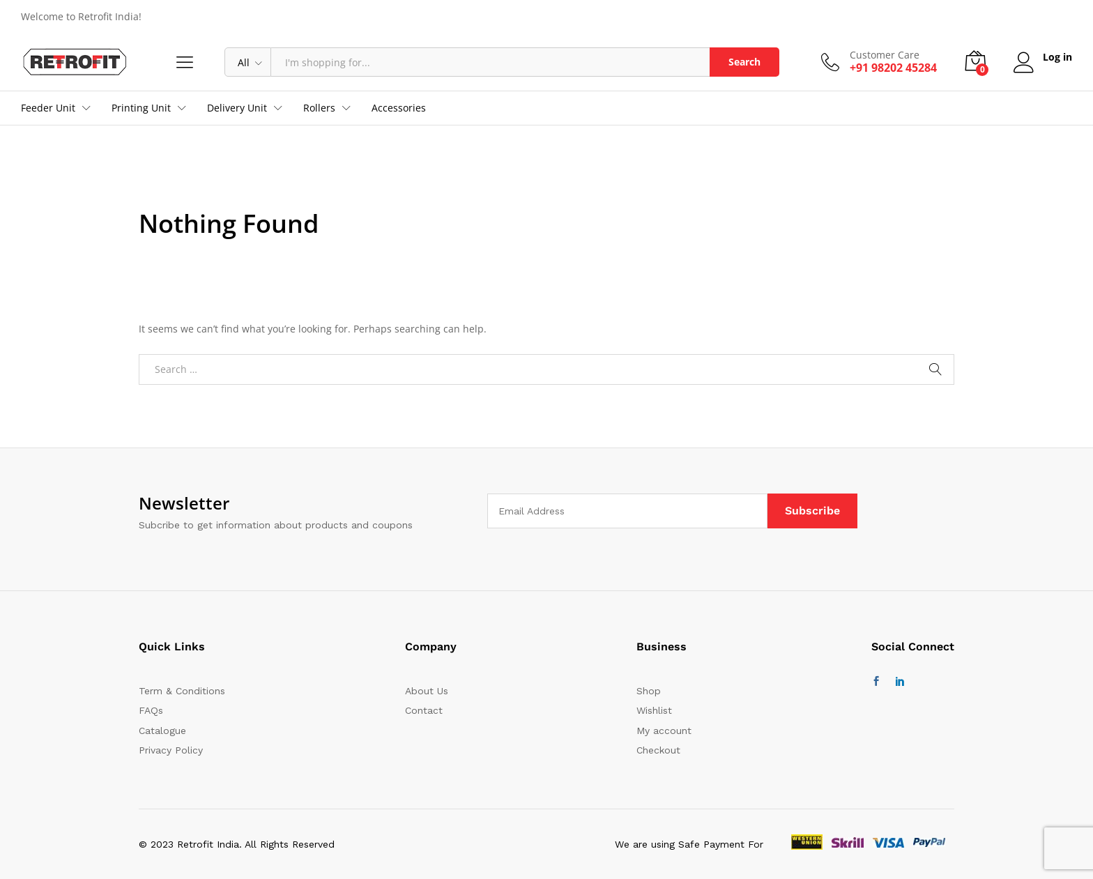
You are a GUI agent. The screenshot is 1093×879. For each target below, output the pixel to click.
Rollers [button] (319, 108)
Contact (424, 710)
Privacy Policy (171, 750)
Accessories (399, 108)
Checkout (658, 750)
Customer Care (884, 55)
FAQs (151, 710)
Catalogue (162, 730)
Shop (648, 690)
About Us (426, 690)
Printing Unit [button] (141, 108)
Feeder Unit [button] (48, 108)
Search (744, 61)
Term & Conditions (182, 690)
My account (663, 730)
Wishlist (654, 710)
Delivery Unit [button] (237, 108)
